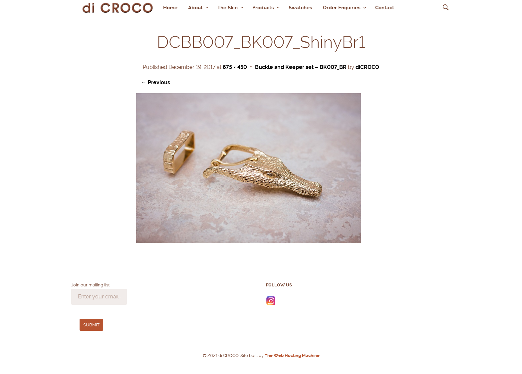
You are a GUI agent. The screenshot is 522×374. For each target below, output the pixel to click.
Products (263, 8)
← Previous (155, 82)
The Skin (227, 8)
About (195, 8)
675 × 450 (235, 67)
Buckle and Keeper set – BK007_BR (301, 67)
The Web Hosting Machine (292, 355)
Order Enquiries (342, 8)
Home (170, 8)
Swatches (300, 8)
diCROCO (367, 67)
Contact (384, 8)
